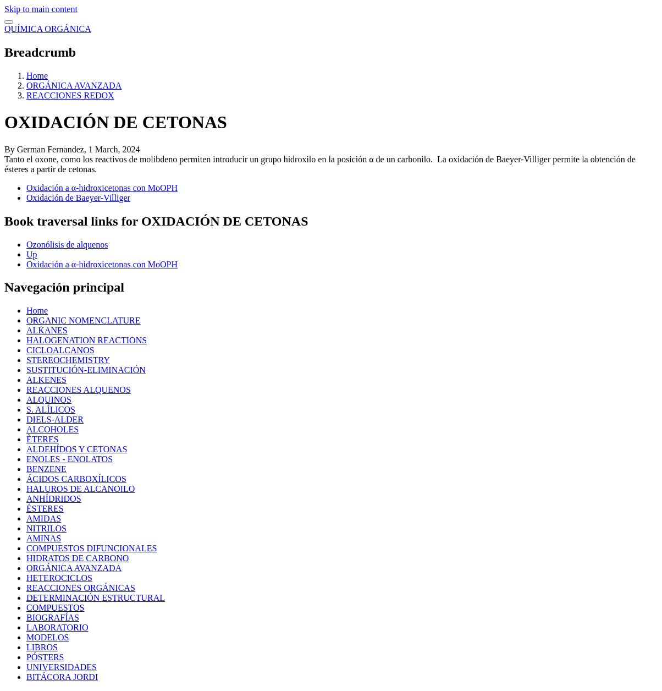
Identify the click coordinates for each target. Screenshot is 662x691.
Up (31, 254)
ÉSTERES (45, 508)
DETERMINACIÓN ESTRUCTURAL (95, 597)
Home (37, 75)
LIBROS (42, 647)
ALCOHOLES (52, 429)
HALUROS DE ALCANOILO (80, 488)
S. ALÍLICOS (50, 409)
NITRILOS (46, 528)
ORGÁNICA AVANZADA (74, 85)
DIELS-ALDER (55, 419)
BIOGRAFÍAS (52, 617)
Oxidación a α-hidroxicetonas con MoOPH (102, 188)
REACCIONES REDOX (70, 95)
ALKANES (47, 330)
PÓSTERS (45, 657)
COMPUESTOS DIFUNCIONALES (91, 548)
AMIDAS (43, 518)
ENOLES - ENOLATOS (69, 459)
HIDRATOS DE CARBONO (77, 558)
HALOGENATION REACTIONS (86, 340)
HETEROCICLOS (59, 578)
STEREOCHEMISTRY (68, 360)
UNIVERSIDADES (61, 667)
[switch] (8, 22)
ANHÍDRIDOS (53, 498)
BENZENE (46, 469)
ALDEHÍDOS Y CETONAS (76, 449)
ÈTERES (42, 439)
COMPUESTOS (55, 607)
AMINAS (43, 538)
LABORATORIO (57, 627)
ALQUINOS (48, 399)
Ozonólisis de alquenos (67, 244)
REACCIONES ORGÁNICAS (80, 588)
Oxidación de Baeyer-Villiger (78, 197)
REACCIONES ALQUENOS (78, 389)
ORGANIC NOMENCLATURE (83, 320)
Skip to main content (41, 9)
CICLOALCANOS (60, 350)
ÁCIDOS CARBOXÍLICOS (76, 479)
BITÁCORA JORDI (62, 677)
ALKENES (46, 380)
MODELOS (47, 637)
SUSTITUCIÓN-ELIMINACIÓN (86, 370)
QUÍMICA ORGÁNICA (47, 29)
